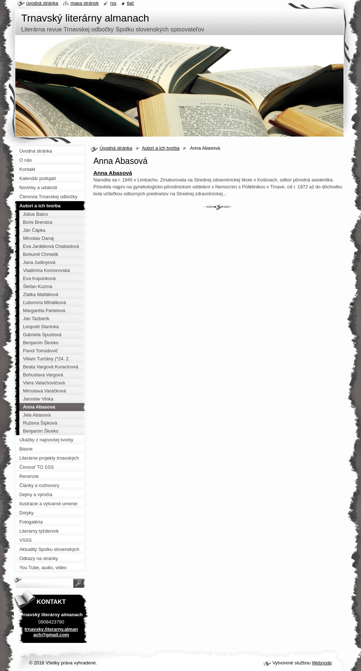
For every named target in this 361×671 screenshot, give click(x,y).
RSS (113, 3)
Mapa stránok (84, 3)
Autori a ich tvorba (160, 148)
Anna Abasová (112, 173)
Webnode (322, 663)
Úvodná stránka (116, 148)
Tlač (130, 3)
